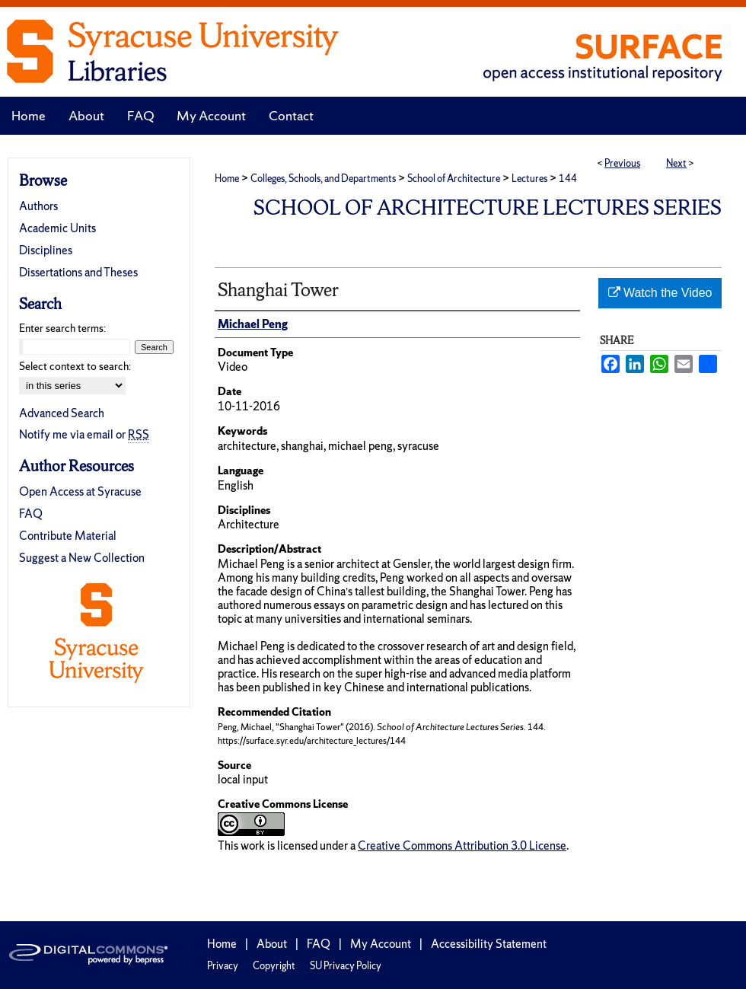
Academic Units (57, 228)
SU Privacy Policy (345, 965)
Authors (38, 206)
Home (227, 178)
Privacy (222, 965)
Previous (622, 163)
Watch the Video (660, 292)
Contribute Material (67, 536)
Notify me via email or (84, 434)
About (272, 944)
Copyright (274, 965)
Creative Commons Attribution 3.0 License (462, 845)
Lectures (529, 178)
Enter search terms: (62, 328)
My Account (380, 944)
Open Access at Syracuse (80, 491)
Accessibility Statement (489, 944)
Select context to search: (75, 366)
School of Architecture (453, 178)
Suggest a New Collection (82, 558)
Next (676, 163)
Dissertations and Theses (78, 272)
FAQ (31, 514)
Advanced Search (61, 413)
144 (568, 178)
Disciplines (45, 250)
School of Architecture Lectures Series (487, 207)
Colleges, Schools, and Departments (323, 178)
